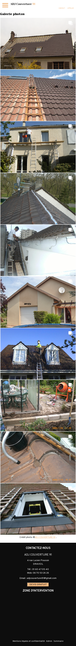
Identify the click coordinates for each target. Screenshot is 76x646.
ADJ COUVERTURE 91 (45, 537)
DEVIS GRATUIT (38, 584)
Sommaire (58, 641)
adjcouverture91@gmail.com (41, 578)
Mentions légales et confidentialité (29, 641)
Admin (49, 641)
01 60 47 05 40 (40, 569)
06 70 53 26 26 (41, 573)
